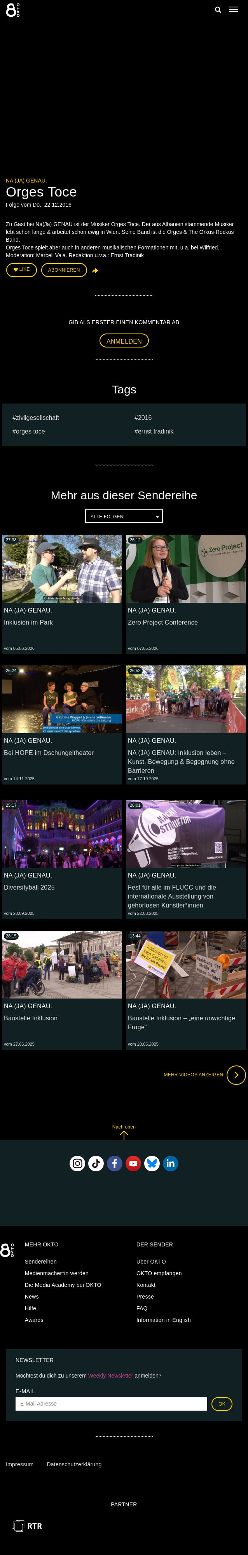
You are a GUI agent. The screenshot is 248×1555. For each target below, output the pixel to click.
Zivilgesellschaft (37, 417)
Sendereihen (41, 1261)
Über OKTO (151, 1261)
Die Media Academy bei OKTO (63, 1285)
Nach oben (124, 1132)
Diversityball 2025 (29, 887)
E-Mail (25, 1391)
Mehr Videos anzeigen (205, 1075)
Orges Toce (30, 431)
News (32, 1296)
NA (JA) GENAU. (26, 180)
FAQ (142, 1308)
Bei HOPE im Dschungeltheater (49, 752)
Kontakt (145, 1285)
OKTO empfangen (159, 1273)
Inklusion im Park (28, 622)
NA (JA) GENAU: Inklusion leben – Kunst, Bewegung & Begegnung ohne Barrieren (181, 761)
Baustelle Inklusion (31, 1018)
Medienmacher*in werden (57, 1273)
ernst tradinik (156, 431)
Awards (34, 1320)
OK (221, 1404)
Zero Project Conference (163, 622)
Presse (145, 1296)
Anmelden (124, 341)
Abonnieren (64, 270)
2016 (145, 417)
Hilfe (30, 1308)
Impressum (19, 1464)
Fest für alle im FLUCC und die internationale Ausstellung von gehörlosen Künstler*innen (172, 896)
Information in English (163, 1320)
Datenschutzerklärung (74, 1464)
